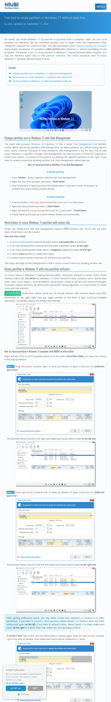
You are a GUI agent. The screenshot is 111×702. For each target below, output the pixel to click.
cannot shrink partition (23, 241)
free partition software (53, 55)
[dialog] (24, 682)
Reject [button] (35, 688)
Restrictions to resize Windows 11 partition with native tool (42, 77)
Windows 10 (37, 144)
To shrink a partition (55, 171)
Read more (27, 680)
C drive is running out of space (91, 45)
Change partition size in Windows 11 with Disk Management (42, 73)
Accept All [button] (16, 688)
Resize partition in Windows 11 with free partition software (42, 81)
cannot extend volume (66, 263)
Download (12, 293)
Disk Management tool (85, 144)
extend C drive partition (46, 621)
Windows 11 (52, 144)
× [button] (43, 668)
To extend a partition (55, 196)
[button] (24, 683)
